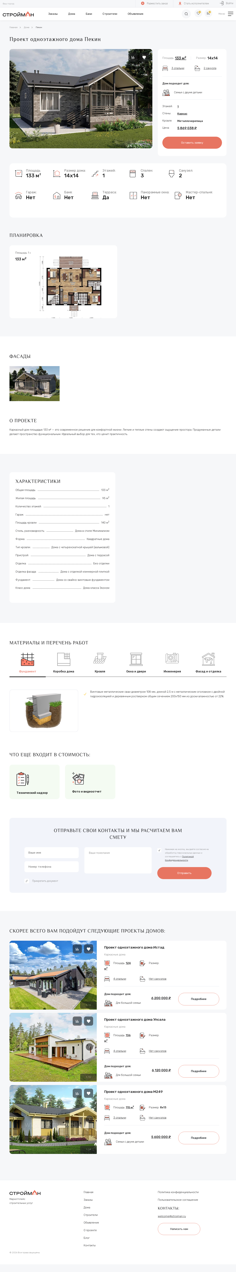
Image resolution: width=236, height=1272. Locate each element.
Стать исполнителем (194, 3)
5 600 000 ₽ (161, 1146)
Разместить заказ (154, 3)
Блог (87, 1243)
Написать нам (181, 1233)
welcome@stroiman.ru (172, 1221)
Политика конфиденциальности (178, 1197)
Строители (110, 13)
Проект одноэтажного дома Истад (134, 946)
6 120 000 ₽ (161, 1076)
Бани (89, 13)
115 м (130, 1116)
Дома (71, 13)
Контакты (90, 1250)
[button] (89, 973)
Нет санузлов (157, 981)
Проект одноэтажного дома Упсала (134, 1022)
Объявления (135, 13)
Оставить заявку (192, 142)
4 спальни (119, 981)
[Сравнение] (207, 13)
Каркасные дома (114, 954)
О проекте (90, 1235)
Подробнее (198, 1001)
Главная (13, 27)
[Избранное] (195, 13)
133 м (180, 58)
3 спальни (177, 68)
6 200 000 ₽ (161, 1001)
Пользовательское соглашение (178, 1205)
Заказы (53, 13)
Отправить (184, 871)
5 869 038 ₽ (187, 128)
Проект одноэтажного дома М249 (133, 1097)
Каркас (182, 113)
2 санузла (210, 68)
